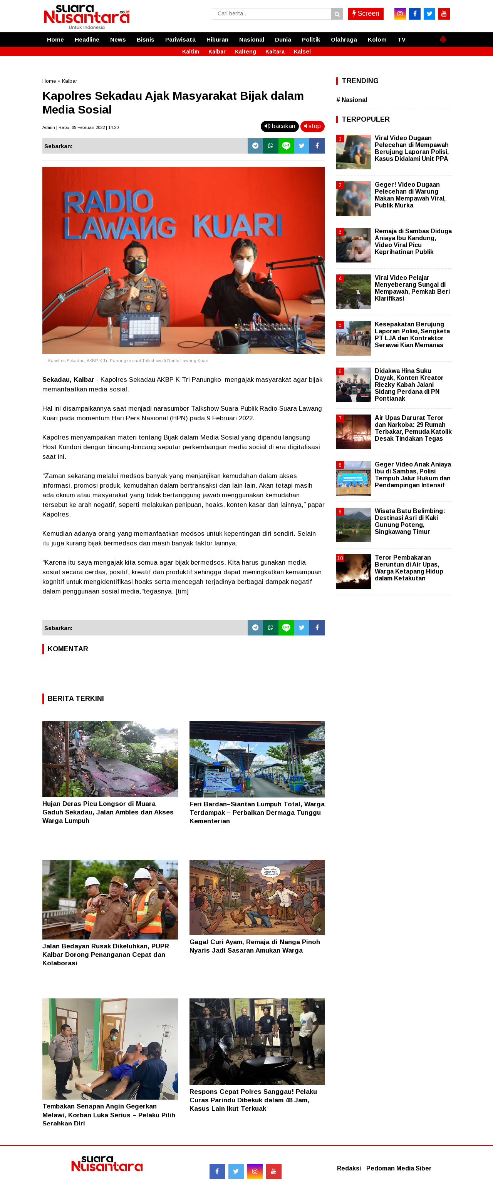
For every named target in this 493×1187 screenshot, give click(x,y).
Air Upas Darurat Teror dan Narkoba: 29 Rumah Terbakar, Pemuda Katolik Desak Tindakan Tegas (413, 428)
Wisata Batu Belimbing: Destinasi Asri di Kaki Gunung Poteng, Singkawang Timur (410, 521)
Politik (311, 39)
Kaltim (190, 51)
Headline (87, 39)
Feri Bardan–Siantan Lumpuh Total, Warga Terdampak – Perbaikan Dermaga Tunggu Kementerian (257, 813)
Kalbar (217, 51)
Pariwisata (180, 39)
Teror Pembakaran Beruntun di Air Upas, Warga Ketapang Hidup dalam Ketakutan (409, 568)
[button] (443, 36)
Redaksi (349, 1168)
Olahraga (344, 39)
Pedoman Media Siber (399, 1168)
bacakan (280, 126)
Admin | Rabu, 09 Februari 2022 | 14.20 (80, 127)
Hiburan (217, 39)
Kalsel (302, 51)
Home (55, 39)
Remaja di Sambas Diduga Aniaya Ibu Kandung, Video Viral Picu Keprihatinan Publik (413, 242)
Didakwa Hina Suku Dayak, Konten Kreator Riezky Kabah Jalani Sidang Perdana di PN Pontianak (409, 385)
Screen (365, 13)
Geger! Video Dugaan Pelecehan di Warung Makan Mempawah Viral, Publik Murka (410, 195)
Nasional (251, 39)
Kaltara (275, 51)
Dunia (283, 39)
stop (312, 126)
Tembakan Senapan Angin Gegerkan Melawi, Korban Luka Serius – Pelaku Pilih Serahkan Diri (108, 1115)
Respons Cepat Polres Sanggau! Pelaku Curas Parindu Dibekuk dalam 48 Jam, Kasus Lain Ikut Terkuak (253, 1100)
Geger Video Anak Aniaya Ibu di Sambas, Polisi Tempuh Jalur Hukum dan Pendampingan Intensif (413, 475)
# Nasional (351, 100)
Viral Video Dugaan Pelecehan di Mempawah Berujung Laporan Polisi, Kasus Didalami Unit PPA (412, 148)
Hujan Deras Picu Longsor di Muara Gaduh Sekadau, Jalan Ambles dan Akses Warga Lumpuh (108, 812)
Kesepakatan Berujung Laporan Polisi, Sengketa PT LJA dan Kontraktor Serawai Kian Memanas (412, 335)
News (118, 39)
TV (401, 39)
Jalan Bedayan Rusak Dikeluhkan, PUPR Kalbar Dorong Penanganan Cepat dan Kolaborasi (105, 955)
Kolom (377, 39)
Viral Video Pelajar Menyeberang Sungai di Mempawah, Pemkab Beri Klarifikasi (412, 288)
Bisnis (145, 39)
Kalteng (245, 51)
